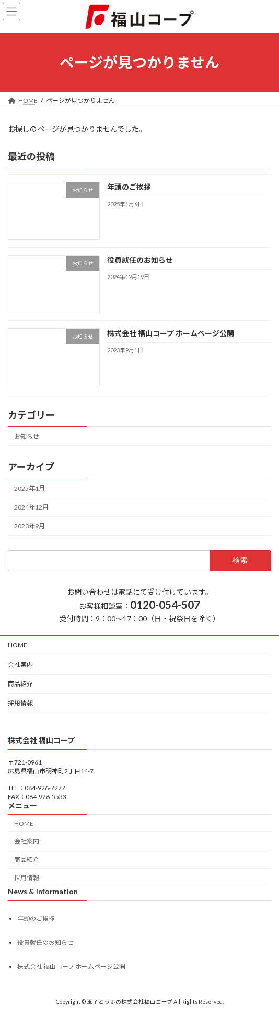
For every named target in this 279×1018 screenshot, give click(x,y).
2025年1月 (29, 488)
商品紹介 (20, 684)
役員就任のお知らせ (140, 260)
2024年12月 (31, 507)
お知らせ (26, 437)
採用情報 (20, 703)
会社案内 (20, 664)
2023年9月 (29, 526)
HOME (17, 645)
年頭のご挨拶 (129, 186)
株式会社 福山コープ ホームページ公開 (170, 333)
